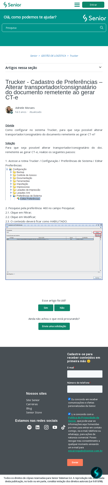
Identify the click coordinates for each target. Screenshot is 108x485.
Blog (29, 408)
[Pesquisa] (54, 28)
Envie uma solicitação (54, 326)
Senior (33, 55)
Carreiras (32, 404)
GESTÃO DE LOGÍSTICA (53, 55)
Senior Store (34, 412)
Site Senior (33, 400)
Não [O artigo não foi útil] (62, 307)
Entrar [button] (93, 4)
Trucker (74, 55)
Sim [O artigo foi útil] (46, 307)
